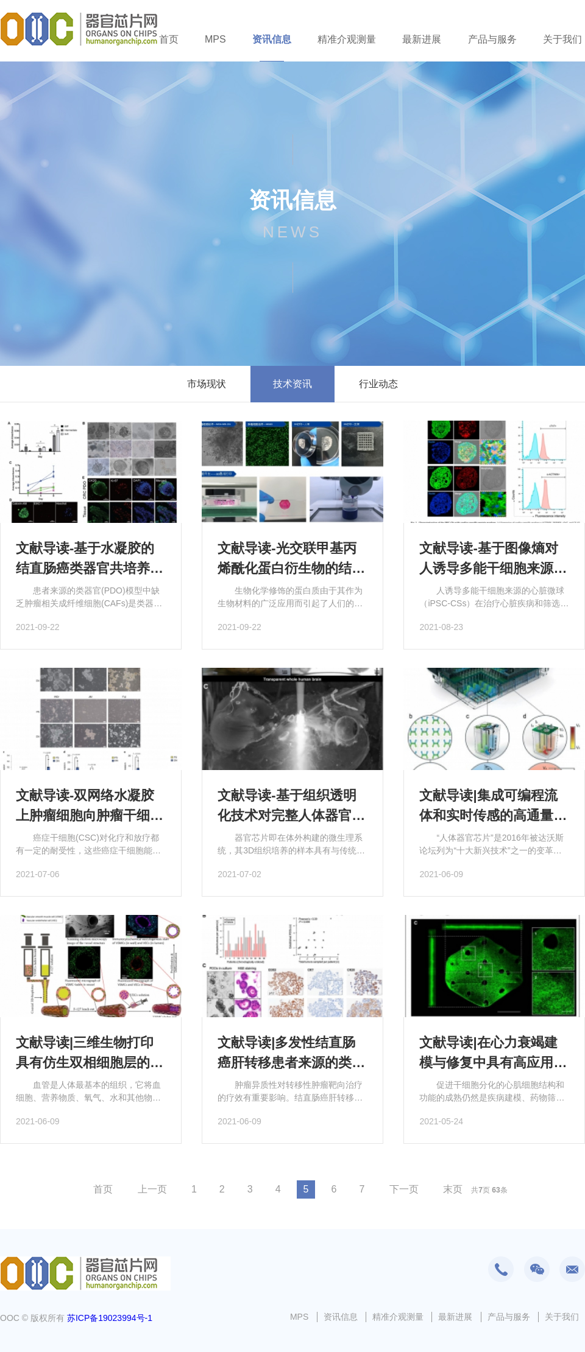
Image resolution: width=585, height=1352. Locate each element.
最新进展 (421, 39)
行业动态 (378, 384)
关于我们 (562, 39)
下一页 (404, 1189)
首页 (169, 39)
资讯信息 (271, 39)
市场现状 (206, 384)
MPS (215, 39)
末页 (453, 1189)
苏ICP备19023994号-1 (109, 1318)
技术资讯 (292, 384)
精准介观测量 (346, 39)
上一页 (152, 1189)
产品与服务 (492, 39)
